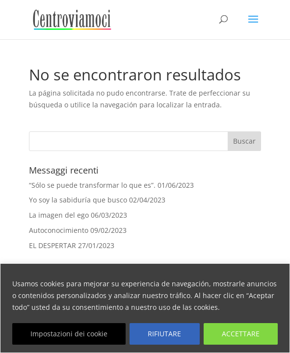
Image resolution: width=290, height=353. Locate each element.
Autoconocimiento (58, 230)
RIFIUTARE (164, 333)
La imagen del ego (59, 215)
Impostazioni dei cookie (68, 333)
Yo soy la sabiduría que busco (78, 199)
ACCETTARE (241, 333)
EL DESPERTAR (52, 245)
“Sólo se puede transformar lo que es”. (92, 185)
